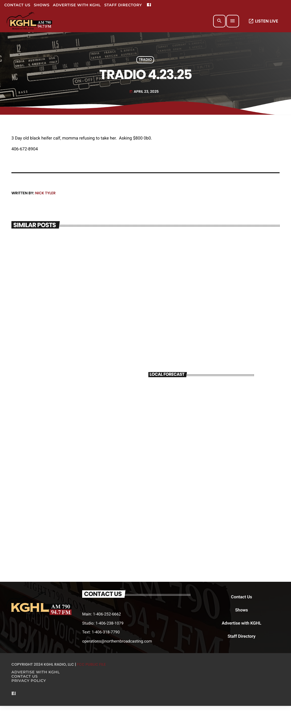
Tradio (145, 59)
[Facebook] (149, 5)
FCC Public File (91, 664)
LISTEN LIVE (263, 21)
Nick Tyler (45, 193)
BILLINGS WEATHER (201, 404)
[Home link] (29, 21)
